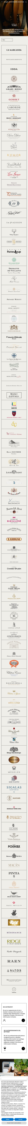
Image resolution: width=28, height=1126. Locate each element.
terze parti (24, 1089)
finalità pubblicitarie (5, 1098)
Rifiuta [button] (7, 1119)
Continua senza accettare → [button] (14, 1078)
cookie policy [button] (23, 1087)
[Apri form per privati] (23, 1020)
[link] (7, 1065)
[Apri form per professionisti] (23, 1048)
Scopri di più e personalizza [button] (14, 1123)
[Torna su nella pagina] (14, 989)
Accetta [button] (20, 1119)
